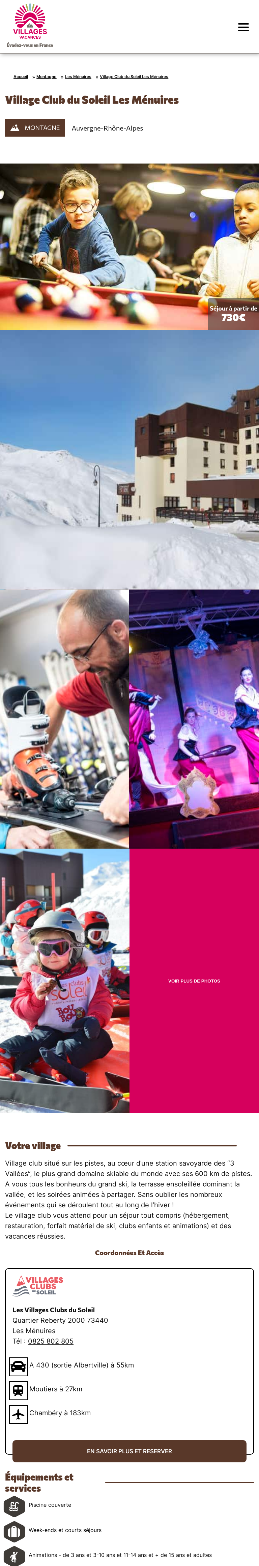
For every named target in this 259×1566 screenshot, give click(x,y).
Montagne (46, 76)
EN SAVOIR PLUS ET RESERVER (129, 1451)
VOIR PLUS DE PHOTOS (194, 981)
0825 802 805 (51, 1341)
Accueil (20, 76)
